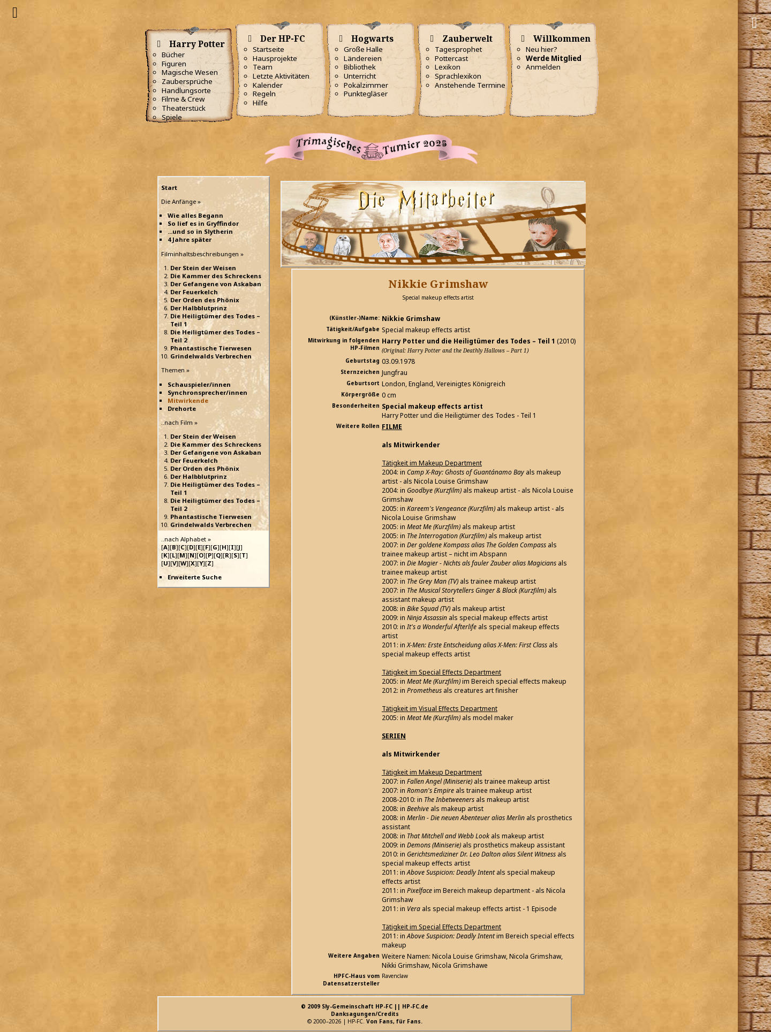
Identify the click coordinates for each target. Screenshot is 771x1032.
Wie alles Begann (195, 215)
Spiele (172, 117)
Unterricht (360, 76)
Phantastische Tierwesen (211, 348)
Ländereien (363, 58)
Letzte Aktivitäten (281, 76)
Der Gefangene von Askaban (215, 284)
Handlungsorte (186, 90)
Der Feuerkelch (194, 292)
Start (169, 188)
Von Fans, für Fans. (394, 1021)
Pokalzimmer (366, 85)
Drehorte (182, 408)
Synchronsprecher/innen (207, 392)
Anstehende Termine (470, 85)
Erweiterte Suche (195, 577)
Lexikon (447, 67)
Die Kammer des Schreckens (215, 276)
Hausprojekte (275, 58)
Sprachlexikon (458, 76)
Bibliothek (360, 67)
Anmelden (543, 67)
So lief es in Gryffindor (203, 223)
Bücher (173, 54)
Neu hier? (541, 49)
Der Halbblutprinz (198, 308)
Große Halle (363, 49)
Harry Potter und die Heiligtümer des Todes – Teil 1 (468, 341)
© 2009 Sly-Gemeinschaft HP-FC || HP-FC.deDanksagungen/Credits (364, 1010)
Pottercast (451, 58)
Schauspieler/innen (199, 384)
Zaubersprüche (187, 81)
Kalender (268, 85)
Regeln (264, 93)
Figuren (174, 63)
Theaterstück (184, 108)
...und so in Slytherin (200, 231)
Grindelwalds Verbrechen (211, 356)
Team (263, 67)
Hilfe (260, 103)
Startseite (268, 49)
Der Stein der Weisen (203, 268)
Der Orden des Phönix (204, 300)
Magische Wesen (190, 72)
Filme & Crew (183, 99)
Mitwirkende (188, 400)
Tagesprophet (458, 49)
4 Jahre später (189, 239)
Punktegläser (366, 93)
